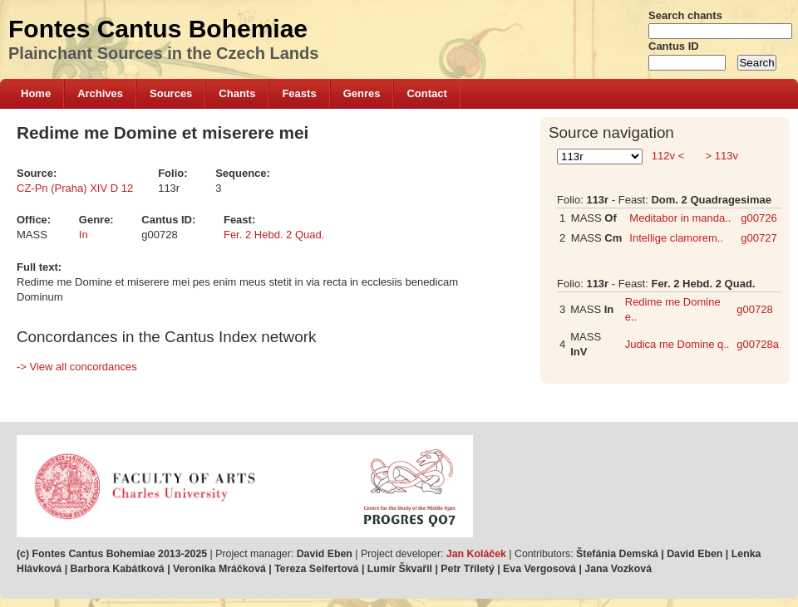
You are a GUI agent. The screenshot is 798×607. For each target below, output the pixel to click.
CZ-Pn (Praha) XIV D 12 (75, 188)
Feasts (299, 93)
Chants (237, 93)
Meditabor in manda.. (680, 218)
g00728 (754, 309)
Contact (426, 93)
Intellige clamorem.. (676, 238)
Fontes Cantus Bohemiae (158, 28)
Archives (100, 93)
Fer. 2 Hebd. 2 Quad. (274, 234)
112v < (667, 155)
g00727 (758, 238)
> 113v (720, 155)
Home (36, 93)
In (83, 234)
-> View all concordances (77, 366)
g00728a (757, 344)
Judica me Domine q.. (677, 344)
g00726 (758, 218)
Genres (362, 93)
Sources (171, 93)
